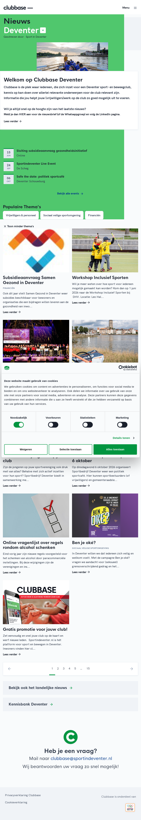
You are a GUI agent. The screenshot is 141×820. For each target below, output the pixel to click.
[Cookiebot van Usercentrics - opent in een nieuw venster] (121, 368)
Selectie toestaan (70, 449)
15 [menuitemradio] (88, 668)
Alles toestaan (115, 449)
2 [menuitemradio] (58, 668)
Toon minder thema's (18, 226)
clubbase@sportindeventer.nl (81, 758)
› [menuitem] (131, 668)
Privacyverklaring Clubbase (23, 795)
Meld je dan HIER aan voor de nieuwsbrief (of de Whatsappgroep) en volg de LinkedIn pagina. (62, 114)
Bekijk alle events (70, 194)
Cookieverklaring (16, 802)
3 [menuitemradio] (63, 668)
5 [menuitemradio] (75, 668)
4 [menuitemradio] (69, 668)
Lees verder (13, 121)
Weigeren (26, 449)
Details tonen (121, 437)
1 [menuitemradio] (52, 668)
